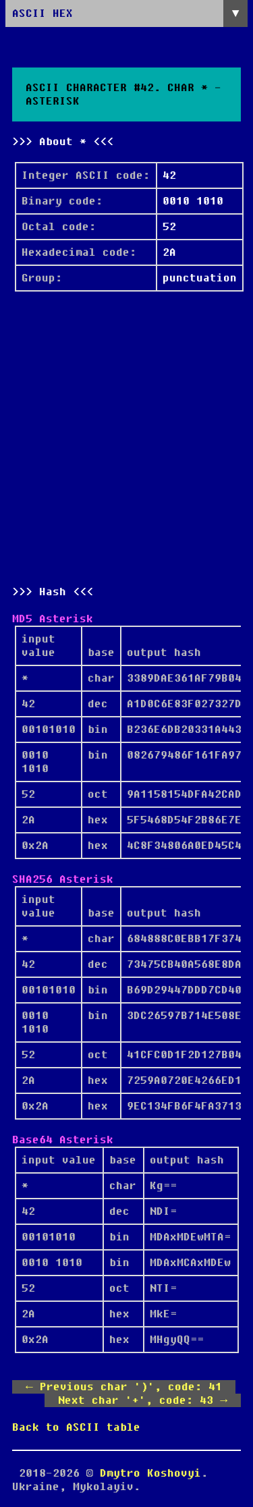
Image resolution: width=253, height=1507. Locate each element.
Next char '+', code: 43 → (142, 1400)
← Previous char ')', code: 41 (124, 1387)
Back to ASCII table (76, 1427)
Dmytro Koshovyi (150, 1473)
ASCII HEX (42, 13)
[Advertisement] (126, 438)
